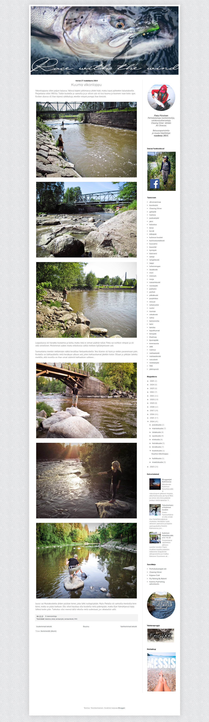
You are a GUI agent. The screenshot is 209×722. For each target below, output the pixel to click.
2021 (152, 396)
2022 (152, 392)
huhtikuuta (157, 458)
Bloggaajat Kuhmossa (167, 480)
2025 (152, 381)
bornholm (153, 205)
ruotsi (151, 308)
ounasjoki (153, 285)
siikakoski (153, 314)
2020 (152, 399)
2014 (152, 421)
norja (151, 279)
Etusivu (86, 626)
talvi (151, 324)
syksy (151, 317)
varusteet (153, 359)
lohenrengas (154, 266)
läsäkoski (153, 269)
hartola (152, 215)
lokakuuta (156, 432)
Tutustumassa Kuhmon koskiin (167, 507)
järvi (151, 221)
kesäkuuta (157, 447)
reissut (152, 301)
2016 (152, 414)
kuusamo (153, 244)
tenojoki (152, 333)
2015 (152, 418)
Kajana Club (154, 575)
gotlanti (152, 212)
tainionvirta (154, 321)
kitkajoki (152, 234)
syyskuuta (156, 436)
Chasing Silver (155, 208)
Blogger (121, 708)
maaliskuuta (157, 462)
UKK (151, 346)
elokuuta (156, 439)
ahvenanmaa (155, 202)
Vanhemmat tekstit (128, 626)
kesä (53, 619)
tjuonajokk (153, 340)
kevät (151, 231)
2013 (152, 466)
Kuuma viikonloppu (86, 84)
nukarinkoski (154, 282)
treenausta (154, 343)
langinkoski (154, 260)
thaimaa (153, 337)
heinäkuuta (157, 443)
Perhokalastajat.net (157, 569)
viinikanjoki (154, 362)
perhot (152, 292)
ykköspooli (154, 369)
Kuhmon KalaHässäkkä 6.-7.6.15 (167, 535)
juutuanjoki (154, 218)
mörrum (152, 276)
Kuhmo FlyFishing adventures (157, 582)
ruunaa (152, 311)
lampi (151, 256)
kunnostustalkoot (156, 240)
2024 (152, 384)
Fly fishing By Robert (158, 578)
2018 (152, 407)
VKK (75, 619)
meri (151, 272)
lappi (151, 263)
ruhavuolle (154, 305)
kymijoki (152, 250)
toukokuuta (157, 450)
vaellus (152, 350)
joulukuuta (157, 425)
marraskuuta (158, 428)
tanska (152, 327)
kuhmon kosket (156, 237)
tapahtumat (154, 330)
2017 (152, 410)
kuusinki (152, 247)
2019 (152, 403)
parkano (152, 289)
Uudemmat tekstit (44, 626)
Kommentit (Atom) (48, 631)
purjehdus (153, 298)
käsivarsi (153, 253)
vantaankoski (69, 619)
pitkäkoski (153, 295)
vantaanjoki (60, 619)
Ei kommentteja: (51, 616)
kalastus (48, 619)
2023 (152, 388)
